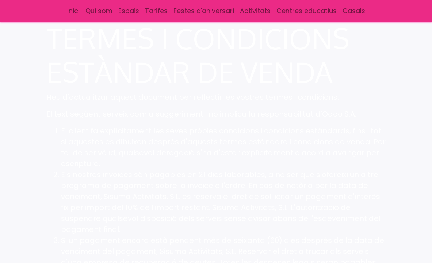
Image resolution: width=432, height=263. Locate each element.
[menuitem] (73, 11)
